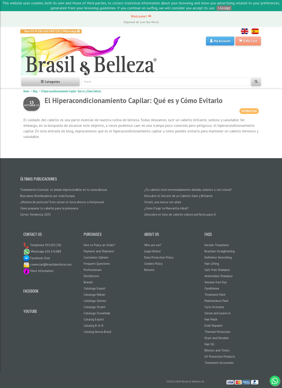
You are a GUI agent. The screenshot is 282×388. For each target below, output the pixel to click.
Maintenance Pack (216, 301)
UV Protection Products (220, 356)
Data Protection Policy (159, 257)
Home (26, 91)
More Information (38, 271)
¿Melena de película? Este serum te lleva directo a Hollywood (62, 202)
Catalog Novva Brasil (97, 332)
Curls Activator (214, 307)
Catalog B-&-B (93, 325)
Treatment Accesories (219, 363)
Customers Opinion (96, 257)
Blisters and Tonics (217, 350)
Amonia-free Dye (216, 282)
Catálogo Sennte (95, 301)
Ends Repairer (214, 325)
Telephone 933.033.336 (45, 245)
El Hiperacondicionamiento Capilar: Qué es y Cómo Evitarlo (134, 100)
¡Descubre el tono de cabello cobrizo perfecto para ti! (180, 214)
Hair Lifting (212, 264)
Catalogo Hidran (94, 295)
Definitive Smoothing (218, 257)
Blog (35, 91)
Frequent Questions (97, 264)
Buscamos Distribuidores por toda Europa (47, 196)
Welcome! (141, 16)
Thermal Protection (217, 332)
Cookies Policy (153, 264)
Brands (88, 282)
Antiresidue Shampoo (219, 276)
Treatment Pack (215, 295)
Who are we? (152, 245)
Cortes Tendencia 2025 (35, 214)
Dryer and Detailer (217, 338)
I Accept (224, 8)
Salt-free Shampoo (217, 270)
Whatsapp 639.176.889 (42, 251)
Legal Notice (152, 251)
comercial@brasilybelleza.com (47, 264)
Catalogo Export (95, 288)
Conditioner (212, 288)
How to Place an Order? (99, 245)
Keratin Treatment (217, 245)
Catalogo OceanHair (97, 313)
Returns (149, 270)
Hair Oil (209, 344)
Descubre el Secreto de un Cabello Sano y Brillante (178, 196)
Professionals (93, 270)
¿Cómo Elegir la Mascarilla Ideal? (166, 208)
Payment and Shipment (99, 251)
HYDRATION (249, 111)
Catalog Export (94, 319)
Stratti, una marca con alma (162, 202)
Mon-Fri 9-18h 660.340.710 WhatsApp (52, 31)
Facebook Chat (36, 258)
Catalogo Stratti (94, 307)
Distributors (91, 276)
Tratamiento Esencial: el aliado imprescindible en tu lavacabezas (63, 190)
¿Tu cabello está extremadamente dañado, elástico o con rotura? (188, 190)
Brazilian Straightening (220, 251)
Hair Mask (211, 319)
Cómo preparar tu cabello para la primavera (49, 208)
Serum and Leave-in (218, 313)
